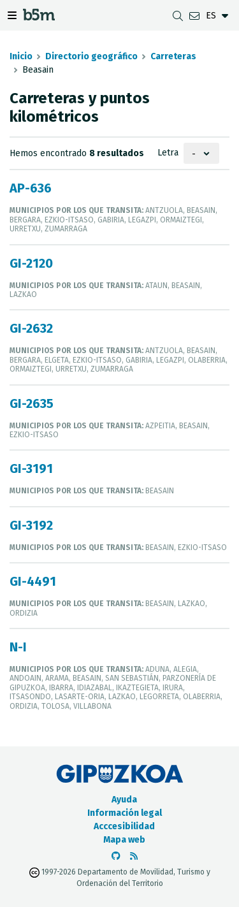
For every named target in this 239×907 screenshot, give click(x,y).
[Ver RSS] (134, 856)
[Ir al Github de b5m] (116, 856)
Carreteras (173, 56)
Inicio (21, 56)
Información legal (124, 813)
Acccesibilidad (124, 826)
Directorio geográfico (91, 56)
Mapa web (124, 839)
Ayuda (124, 799)
